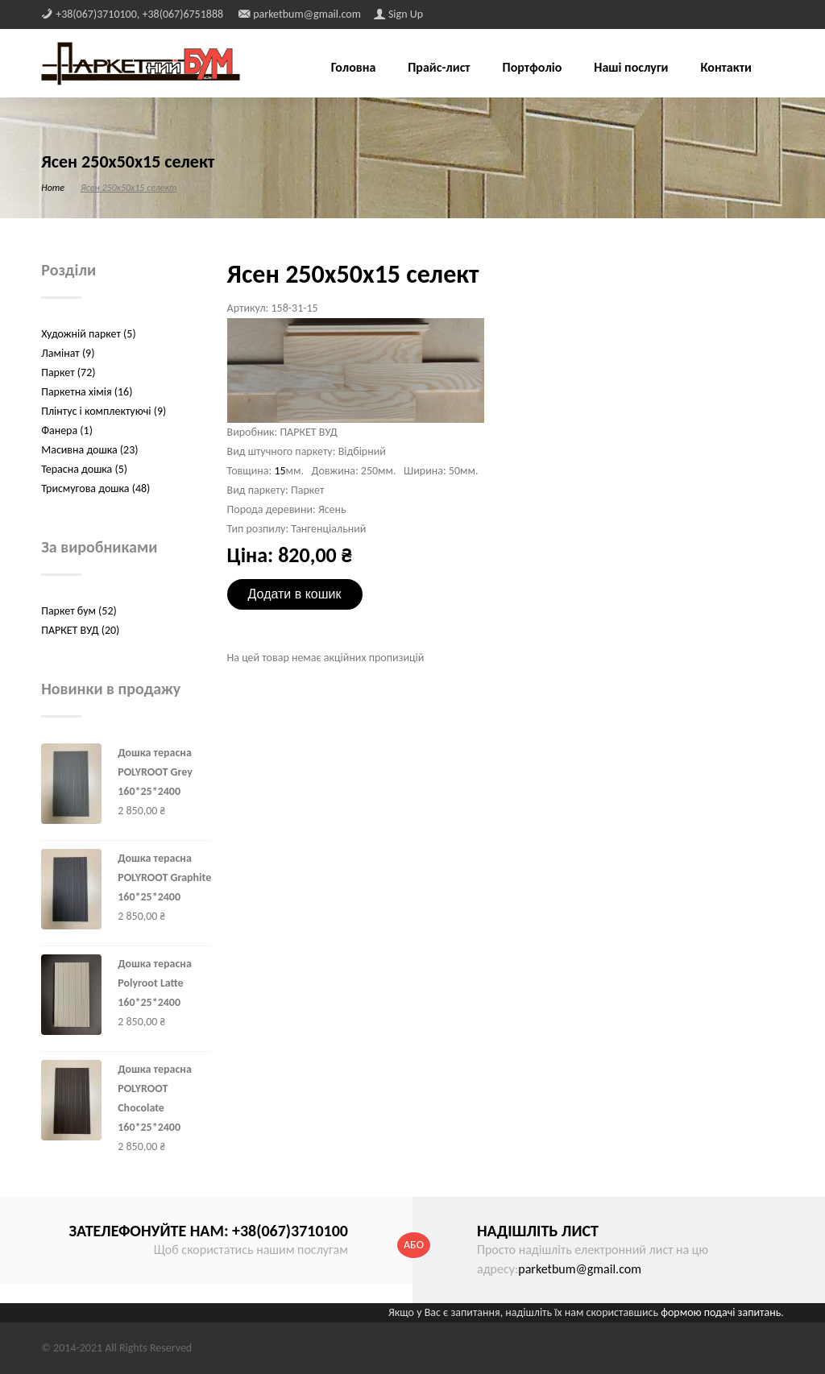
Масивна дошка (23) (89, 450)
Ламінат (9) (67, 353)
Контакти (726, 68)
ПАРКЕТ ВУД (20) (80, 630)
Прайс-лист (439, 68)
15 (279, 471)
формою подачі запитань (721, 1312)
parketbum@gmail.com (579, 1269)
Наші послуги (631, 68)
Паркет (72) (68, 372)
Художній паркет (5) (88, 334)
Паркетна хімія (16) (86, 392)
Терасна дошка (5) (84, 469)
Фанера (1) (67, 430)
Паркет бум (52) (79, 611)
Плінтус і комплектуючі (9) (103, 411)
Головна (353, 68)
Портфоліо (532, 68)
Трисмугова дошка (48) (95, 488)
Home (52, 187)
